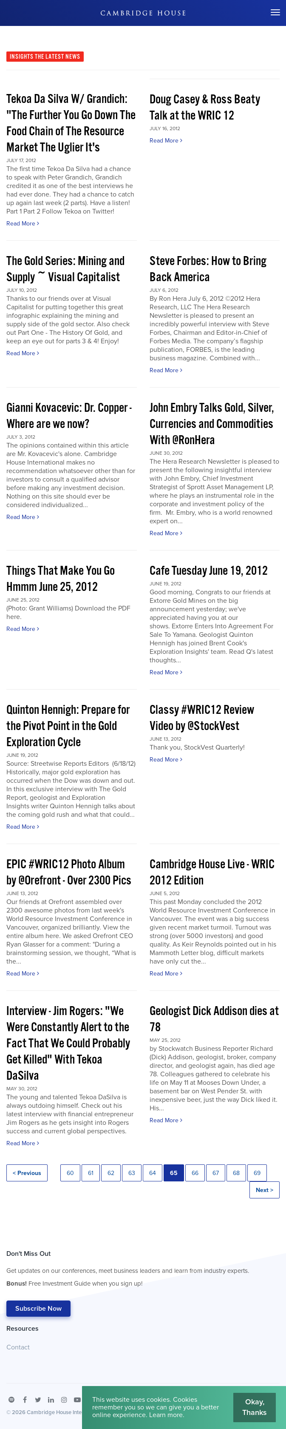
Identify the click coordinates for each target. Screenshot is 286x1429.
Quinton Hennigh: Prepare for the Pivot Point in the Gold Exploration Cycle (68, 726)
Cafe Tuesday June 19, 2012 (209, 571)
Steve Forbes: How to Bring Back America (208, 269)
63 (131, 1173)
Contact (18, 1347)
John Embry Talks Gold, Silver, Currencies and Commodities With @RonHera (212, 424)
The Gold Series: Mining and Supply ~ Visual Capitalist (65, 269)
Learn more (166, 1415)
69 (257, 1173)
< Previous (27, 1173)
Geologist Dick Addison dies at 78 (214, 1019)
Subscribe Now (38, 1308)
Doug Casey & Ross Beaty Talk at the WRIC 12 (205, 107)
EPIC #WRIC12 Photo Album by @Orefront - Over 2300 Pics (68, 872)
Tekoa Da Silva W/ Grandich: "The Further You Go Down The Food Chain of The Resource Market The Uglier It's (71, 123)
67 (215, 1173)
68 (236, 1173)
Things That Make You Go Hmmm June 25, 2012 (60, 579)
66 (195, 1173)
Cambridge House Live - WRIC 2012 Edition (212, 872)
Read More (22, 223)
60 (70, 1173)
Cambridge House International (65, 1412)
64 (152, 1173)
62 (111, 1173)
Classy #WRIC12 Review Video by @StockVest (202, 718)
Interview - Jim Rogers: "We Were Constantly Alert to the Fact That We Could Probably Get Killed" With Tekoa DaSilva (68, 1043)
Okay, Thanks (254, 1407)
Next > (264, 1190)
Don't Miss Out (127, 1270)
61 (90, 1173)
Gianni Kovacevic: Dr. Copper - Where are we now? (69, 416)
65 (174, 1173)
